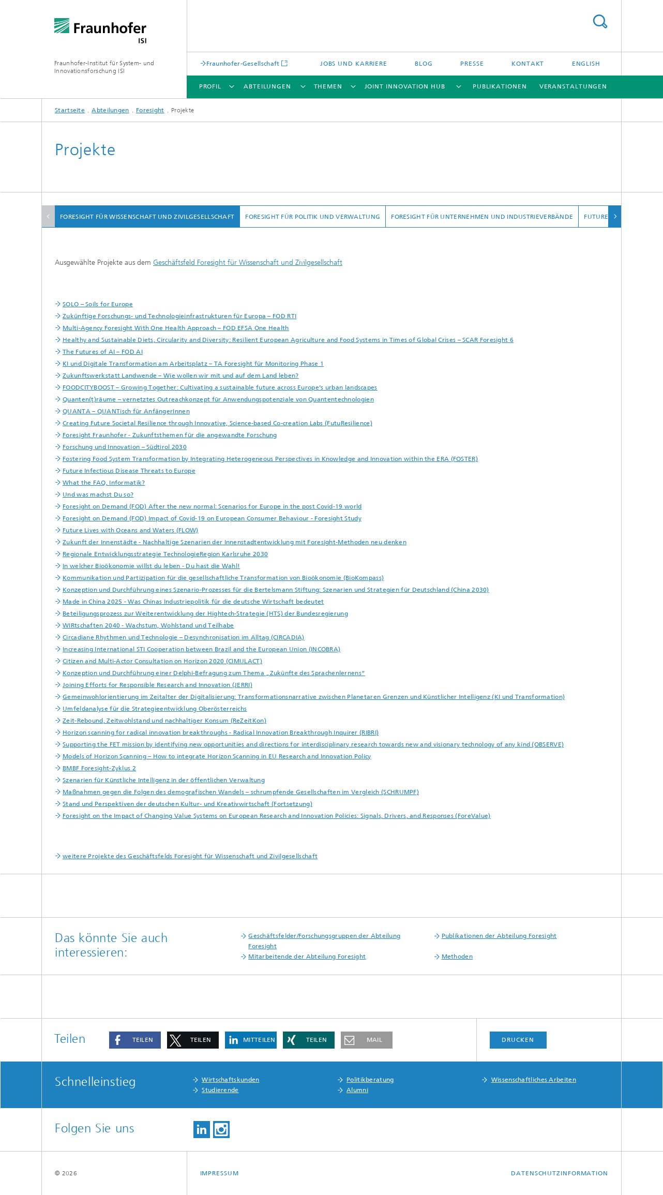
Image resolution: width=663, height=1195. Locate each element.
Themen (328, 86)
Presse (472, 63)
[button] (135, 1040)
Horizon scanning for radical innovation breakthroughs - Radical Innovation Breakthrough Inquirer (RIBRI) (221, 732)
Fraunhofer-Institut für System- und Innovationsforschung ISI (104, 66)
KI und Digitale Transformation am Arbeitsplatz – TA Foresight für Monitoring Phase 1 (193, 363)
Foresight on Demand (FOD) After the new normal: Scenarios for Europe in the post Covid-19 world (212, 506)
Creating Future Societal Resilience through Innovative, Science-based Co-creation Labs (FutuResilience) (217, 423)
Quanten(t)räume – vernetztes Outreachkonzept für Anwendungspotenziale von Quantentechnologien (218, 399)
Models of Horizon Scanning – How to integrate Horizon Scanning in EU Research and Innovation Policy (217, 756)
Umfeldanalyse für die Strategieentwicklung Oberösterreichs (155, 708)
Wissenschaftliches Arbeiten (533, 1079)
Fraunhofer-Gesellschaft (243, 63)
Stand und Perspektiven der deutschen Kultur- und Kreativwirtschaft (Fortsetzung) (187, 804)
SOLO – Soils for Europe (98, 304)
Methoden (457, 956)
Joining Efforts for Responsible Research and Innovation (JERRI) (157, 685)
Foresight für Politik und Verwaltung (312, 216)
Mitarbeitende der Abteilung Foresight (307, 956)
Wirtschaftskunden (230, 1079)
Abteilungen (267, 86)
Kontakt (527, 63)
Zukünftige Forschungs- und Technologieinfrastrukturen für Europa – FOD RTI (179, 316)
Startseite (70, 110)
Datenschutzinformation (559, 1173)
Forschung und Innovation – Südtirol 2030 (125, 447)
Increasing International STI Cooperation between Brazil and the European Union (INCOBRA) (201, 649)
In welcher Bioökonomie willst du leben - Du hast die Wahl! (151, 566)
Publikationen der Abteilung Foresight (499, 935)
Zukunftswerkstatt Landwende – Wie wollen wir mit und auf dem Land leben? (181, 375)
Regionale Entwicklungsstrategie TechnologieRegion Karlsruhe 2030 (165, 554)
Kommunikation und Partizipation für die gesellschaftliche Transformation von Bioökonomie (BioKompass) (223, 577)
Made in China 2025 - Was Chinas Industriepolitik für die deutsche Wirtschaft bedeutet (193, 601)
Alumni (357, 1090)
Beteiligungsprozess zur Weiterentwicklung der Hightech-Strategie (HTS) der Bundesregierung (205, 613)
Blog (424, 63)
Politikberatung (370, 1079)
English (586, 63)
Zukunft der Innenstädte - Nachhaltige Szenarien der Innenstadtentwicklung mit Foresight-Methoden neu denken (234, 542)
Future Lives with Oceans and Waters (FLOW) (131, 530)
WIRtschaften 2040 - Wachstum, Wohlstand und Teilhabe (148, 625)
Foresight (150, 110)
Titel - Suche (600, 21)
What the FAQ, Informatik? (104, 482)
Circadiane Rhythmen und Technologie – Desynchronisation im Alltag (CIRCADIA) (184, 637)
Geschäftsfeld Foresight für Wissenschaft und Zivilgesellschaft (247, 262)
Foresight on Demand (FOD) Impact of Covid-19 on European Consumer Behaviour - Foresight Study (212, 518)
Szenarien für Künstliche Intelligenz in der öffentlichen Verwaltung (164, 780)
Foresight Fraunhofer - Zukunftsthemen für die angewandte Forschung (170, 435)
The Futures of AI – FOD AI (103, 351)
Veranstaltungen (573, 86)
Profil (210, 86)
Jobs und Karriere (353, 63)
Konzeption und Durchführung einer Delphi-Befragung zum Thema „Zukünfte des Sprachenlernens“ (214, 673)
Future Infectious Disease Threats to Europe (129, 470)
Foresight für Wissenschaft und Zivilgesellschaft (147, 216)
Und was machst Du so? (98, 494)
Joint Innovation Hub (405, 86)
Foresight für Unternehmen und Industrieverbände (482, 216)
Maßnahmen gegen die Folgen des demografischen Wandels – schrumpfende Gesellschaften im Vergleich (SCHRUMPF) (241, 792)
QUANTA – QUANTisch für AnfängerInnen (126, 411)
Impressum (219, 1173)
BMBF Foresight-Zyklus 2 (99, 768)
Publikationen (500, 86)
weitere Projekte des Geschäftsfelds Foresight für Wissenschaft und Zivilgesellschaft (190, 856)
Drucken (518, 1039)
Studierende (220, 1090)
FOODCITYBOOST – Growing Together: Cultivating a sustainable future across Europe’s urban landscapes (220, 387)
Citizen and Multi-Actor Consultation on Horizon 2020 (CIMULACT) (162, 661)
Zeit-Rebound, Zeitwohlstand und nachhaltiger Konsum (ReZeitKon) (164, 720)
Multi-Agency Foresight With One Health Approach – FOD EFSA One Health (176, 328)
